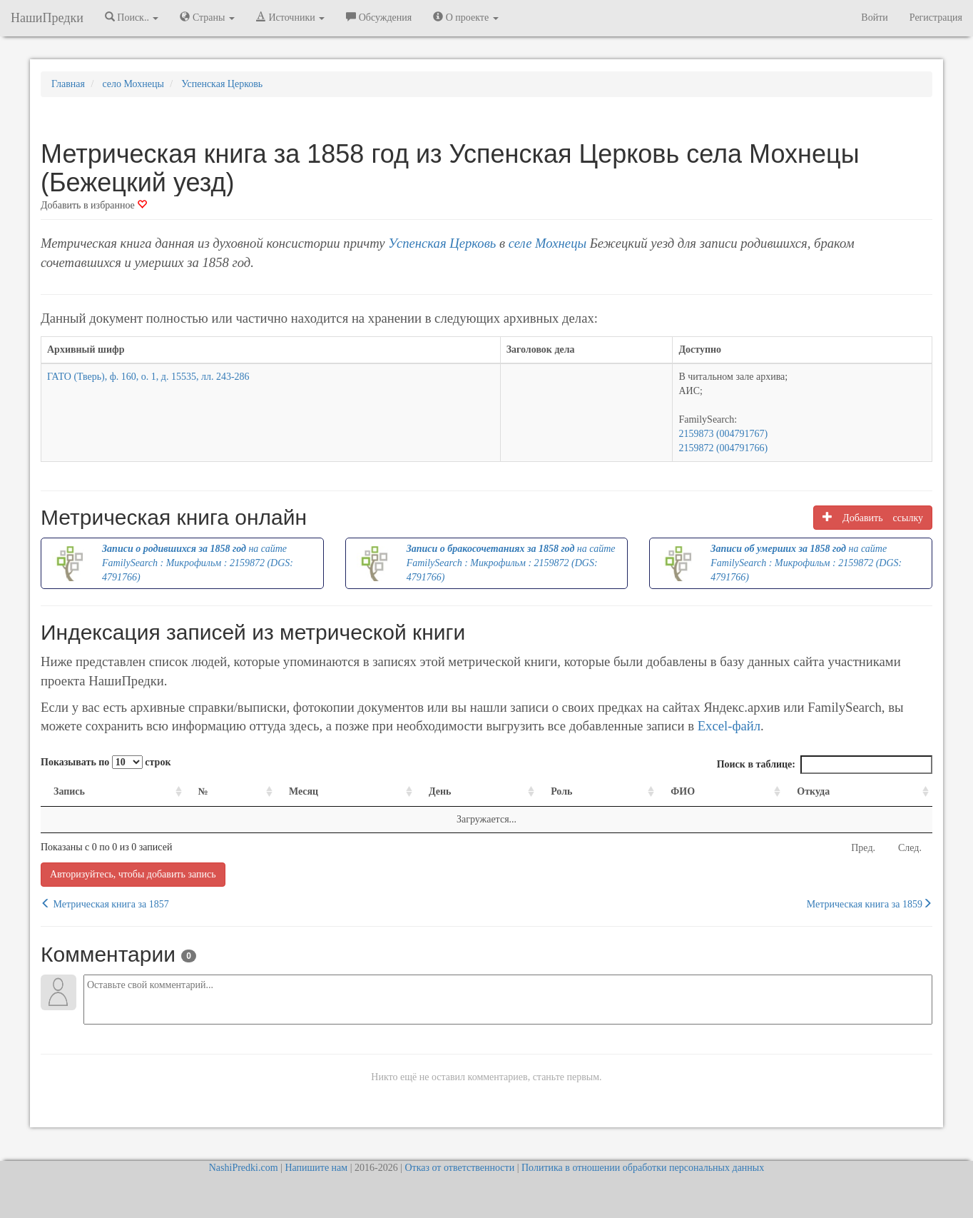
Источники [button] (290, 17)
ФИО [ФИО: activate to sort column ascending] (683, 791)
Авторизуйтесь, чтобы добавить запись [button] (133, 874)
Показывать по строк (105, 762)
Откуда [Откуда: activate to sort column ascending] (813, 791)
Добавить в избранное (94, 205)
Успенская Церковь (442, 243)
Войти (874, 17)
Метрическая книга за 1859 (869, 904)
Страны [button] (207, 17)
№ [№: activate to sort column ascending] (203, 791)
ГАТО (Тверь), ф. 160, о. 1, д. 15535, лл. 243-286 (148, 376)
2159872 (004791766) (723, 448)
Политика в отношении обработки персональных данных (642, 1167)
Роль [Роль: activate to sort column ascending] (561, 791)
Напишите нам (316, 1167)
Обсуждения (379, 17)
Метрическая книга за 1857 (105, 904)
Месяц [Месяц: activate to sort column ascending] (303, 791)
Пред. (863, 847)
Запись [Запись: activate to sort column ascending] (69, 791)
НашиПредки (47, 18)
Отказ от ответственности (459, 1167)
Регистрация (936, 17)
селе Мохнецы (547, 243)
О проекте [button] (465, 17)
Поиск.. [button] (132, 17)
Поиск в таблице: (824, 764)
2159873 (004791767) (723, 433)
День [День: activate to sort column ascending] (440, 791)
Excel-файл (729, 725)
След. (910, 847)
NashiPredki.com (243, 1167)
